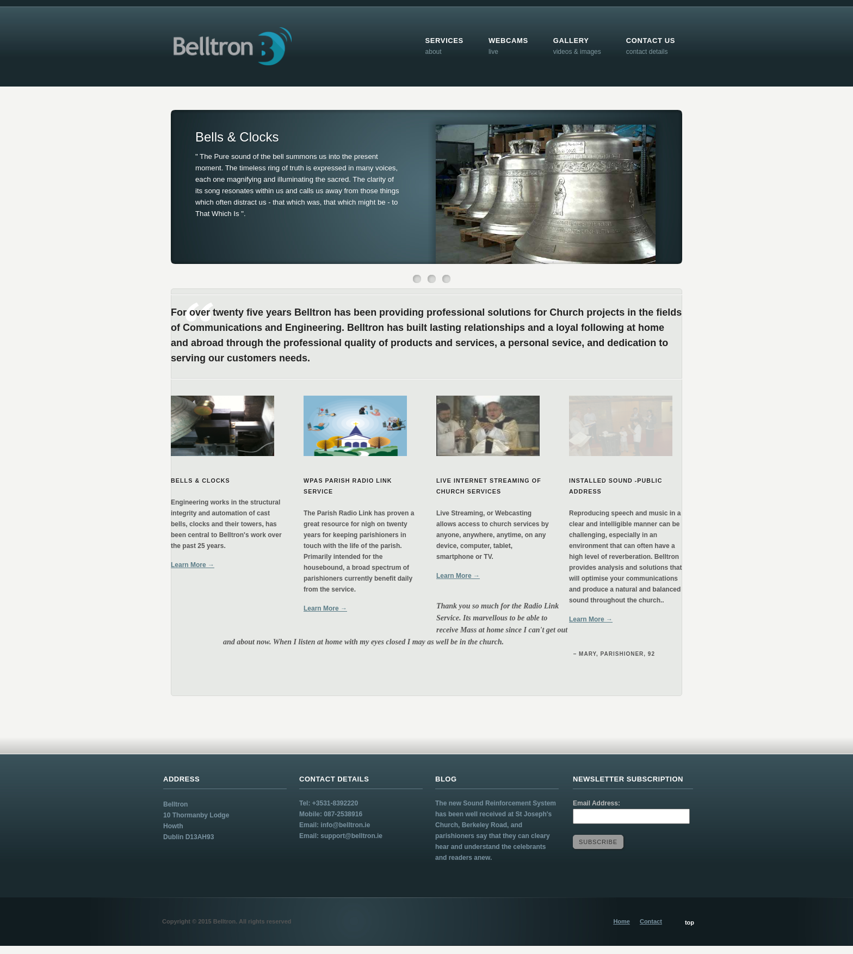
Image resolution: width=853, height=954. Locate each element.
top (689, 922)
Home (621, 921)
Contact (651, 921)
